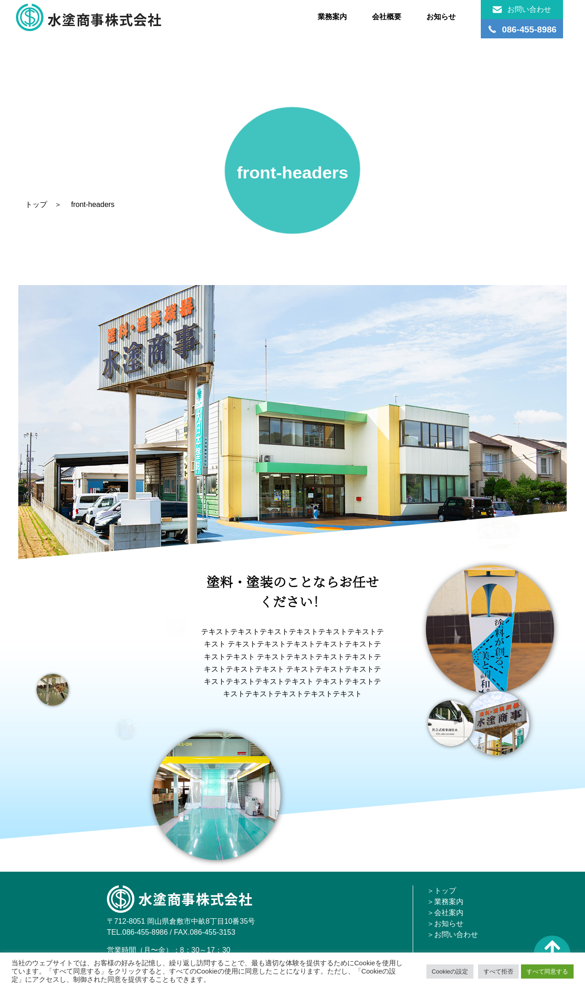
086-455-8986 (145, 932)
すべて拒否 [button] (498, 971)
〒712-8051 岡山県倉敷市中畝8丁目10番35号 (181, 921)
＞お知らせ (445, 923)
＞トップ (441, 891)
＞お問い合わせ (452, 934)
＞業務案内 (445, 901)
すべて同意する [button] (547, 971)
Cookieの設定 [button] (450, 971)
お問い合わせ (522, 9)
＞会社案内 (445, 912)
